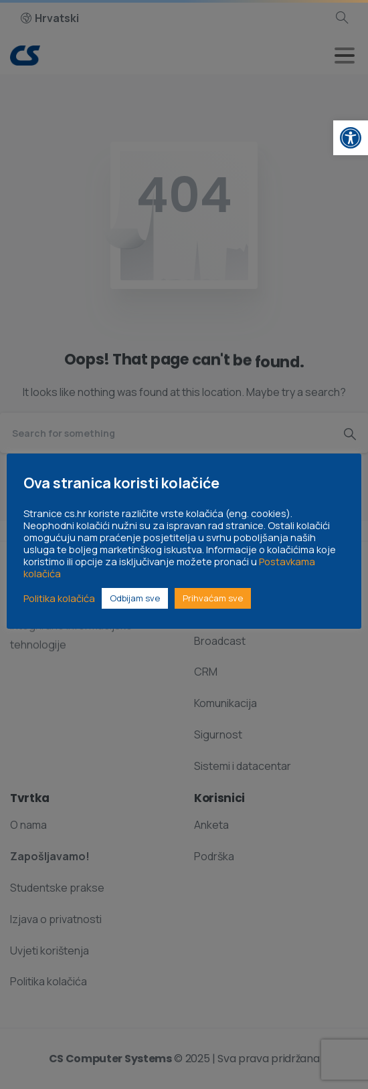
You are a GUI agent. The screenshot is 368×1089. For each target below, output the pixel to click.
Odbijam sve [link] (135, 598)
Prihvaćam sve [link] (213, 598)
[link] (350, 137)
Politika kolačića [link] (59, 598)
